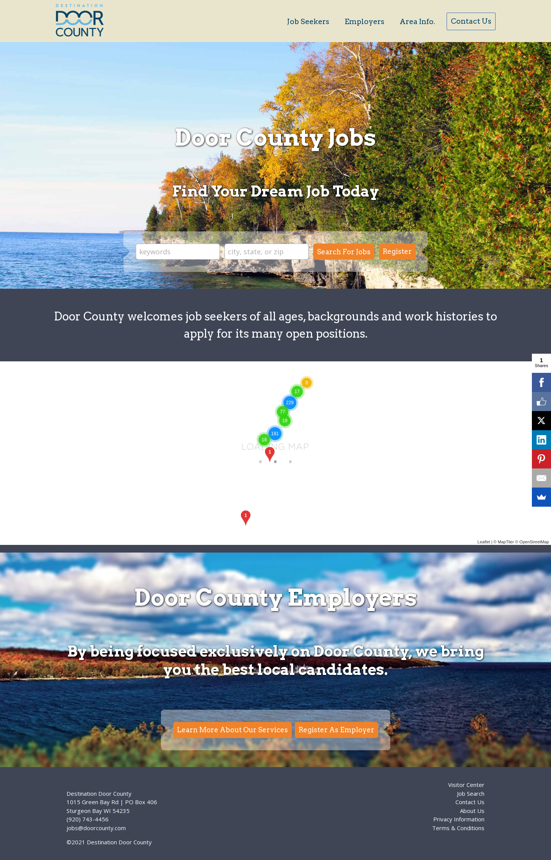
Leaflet (484, 542)
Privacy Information (458, 819)
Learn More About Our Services (232, 730)
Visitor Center (466, 784)
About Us (472, 810)
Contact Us (471, 21)
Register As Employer (336, 730)
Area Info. (417, 21)
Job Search (470, 793)
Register (397, 251)
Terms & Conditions (458, 828)
